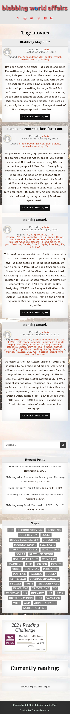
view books (41, 650)
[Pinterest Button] (25, 18)
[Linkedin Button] (31, 18)
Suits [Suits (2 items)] (29, 584)
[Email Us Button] (52, 18)
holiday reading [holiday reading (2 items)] (25, 559)
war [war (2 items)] (27, 603)
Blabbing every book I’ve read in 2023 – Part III (35, 505)
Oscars (35, 242)
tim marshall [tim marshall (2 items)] (48, 584)
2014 (24, 340)
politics (55, 242)
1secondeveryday (33, 57)
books (48, 57)
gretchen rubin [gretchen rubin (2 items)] (41, 554)
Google (60, 342)
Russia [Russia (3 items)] (51, 574)
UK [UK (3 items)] (25, 593)
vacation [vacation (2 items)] (53, 598)
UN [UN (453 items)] (50, 593)
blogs (22, 144)
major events (53, 344)
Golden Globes (37, 239)
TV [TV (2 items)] (55, 588)
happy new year (17, 344)
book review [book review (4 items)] (28, 535)
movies (25, 59)
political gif (12, 349)
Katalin (22, 636)
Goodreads (47, 342)
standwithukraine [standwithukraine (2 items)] (44, 579)
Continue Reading (36, 117)
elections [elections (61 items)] (47, 545)
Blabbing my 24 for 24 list (24, 488)
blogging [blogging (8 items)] (53, 530)
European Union (53, 237)
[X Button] (18, 18)
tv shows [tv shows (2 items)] (12, 593)
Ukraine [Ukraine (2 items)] (37, 593)
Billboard (38, 340)
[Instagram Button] (38, 18)
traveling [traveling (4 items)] (20, 588)
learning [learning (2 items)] (15, 564)
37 (29, 340)
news (57, 144)
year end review (35, 354)
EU (40, 237)
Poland (45, 242)
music (34, 59)
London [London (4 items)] (41, 564)
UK (31, 247)
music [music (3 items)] (16, 569)
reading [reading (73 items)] (35, 574)
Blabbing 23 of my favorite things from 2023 (35, 495)
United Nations (15, 352)
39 (27, 235)
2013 (16, 340)
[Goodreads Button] (45, 18)
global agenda (31, 342)
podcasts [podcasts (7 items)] (50, 569)
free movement (17, 239)
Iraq (49, 239)
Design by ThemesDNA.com (35, 710)
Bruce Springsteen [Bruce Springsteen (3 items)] (24, 540)
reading (44, 59)
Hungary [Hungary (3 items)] (49, 559)
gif (19, 342)
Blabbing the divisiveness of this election (35, 466)
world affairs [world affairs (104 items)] (45, 603)
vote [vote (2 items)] (16, 603)
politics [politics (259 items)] (19, 574)
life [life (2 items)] (29, 564)
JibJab (40, 344)
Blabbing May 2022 (35, 42)
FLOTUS (11, 342)
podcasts (27, 146)
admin (45, 49)
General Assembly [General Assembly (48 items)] (24, 550)
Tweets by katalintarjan (35, 687)
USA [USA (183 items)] (39, 598)
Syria (44, 244)
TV (47, 146)
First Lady (60, 340)
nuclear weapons (19, 242)
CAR (50, 235)
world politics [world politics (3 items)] (34, 608)
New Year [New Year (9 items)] (31, 569)
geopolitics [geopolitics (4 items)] (50, 550)
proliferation (13, 244)
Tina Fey (54, 244)
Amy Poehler (38, 235)
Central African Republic (21, 237)
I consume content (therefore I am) (35, 129)
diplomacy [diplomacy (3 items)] (51, 540)
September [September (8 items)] (18, 579)
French (57, 57)
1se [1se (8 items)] (10, 530)
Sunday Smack (35, 220)
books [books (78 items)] (46, 535)
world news (56, 352)
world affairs (41, 352)
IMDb (32, 344)
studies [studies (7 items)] (15, 584)
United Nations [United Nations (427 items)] (21, 598)
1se (20, 57)
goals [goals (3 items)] (20, 554)
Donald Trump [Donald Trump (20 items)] (25, 545)
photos (58, 347)
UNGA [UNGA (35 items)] (60, 593)
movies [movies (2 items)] (56, 564)
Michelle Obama (17, 347)
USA (37, 247)
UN (63, 349)
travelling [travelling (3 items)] (40, 588)
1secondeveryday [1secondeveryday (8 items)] (30, 530)
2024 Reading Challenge (25, 627)
